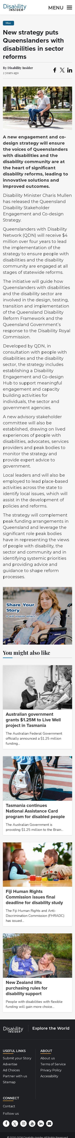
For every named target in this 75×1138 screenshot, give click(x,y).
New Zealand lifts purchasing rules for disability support (27, 988)
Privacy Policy (51, 1070)
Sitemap (9, 1082)
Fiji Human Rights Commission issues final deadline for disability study (34, 897)
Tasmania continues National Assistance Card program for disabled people (35, 811)
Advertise (10, 1064)
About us (47, 1058)
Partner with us (15, 1076)
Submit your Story (17, 1058)
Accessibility (49, 1076)
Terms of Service (53, 1064)
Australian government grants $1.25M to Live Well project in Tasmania (33, 719)
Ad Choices (11, 1070)
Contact (9, 1106)
